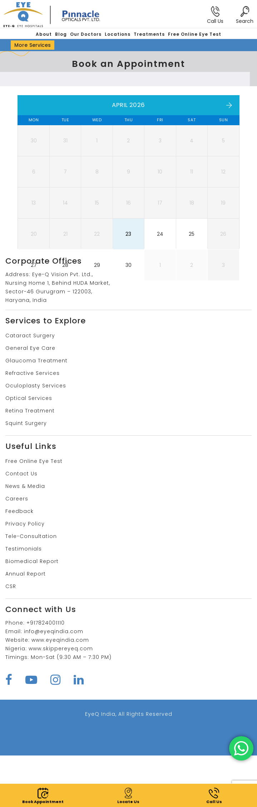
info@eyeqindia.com (53, 682)
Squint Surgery (26, 474)
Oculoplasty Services (35, 437)
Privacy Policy (25, 575)
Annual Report (25, 625)
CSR (10, 637)
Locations (117, 34)
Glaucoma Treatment (36, 412)
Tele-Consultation (31, 587)
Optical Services (28, 449)
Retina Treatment (30, 462)
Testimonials (23, 600)
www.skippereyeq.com (61, 700)
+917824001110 (45, 674)
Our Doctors (86, 34)
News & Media (25, 537)
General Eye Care (30, 399)
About (44, 34)
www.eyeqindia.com (60, 691)
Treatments (149, 34)
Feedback (19, 562)
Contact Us (21, 525)
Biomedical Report (32, 612)
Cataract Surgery (30, 387)
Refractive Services (32, 424)
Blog (61, 34)
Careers (16, 550)
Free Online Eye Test (194, 34)
